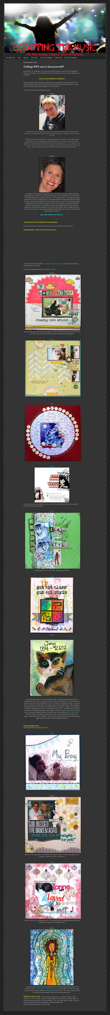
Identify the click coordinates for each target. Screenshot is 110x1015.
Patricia (52, 339)
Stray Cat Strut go (73, 712)
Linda (52, 576)
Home (19, 57)
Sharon (52, 511)
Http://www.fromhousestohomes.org (47, 988)
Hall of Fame (58, 57)
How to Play (34, 57)
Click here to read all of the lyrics (53, 263)
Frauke (52, 466)
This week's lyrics (10, 57)
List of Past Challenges (70, 57)
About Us (25, 57)
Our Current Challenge (46, 57)
